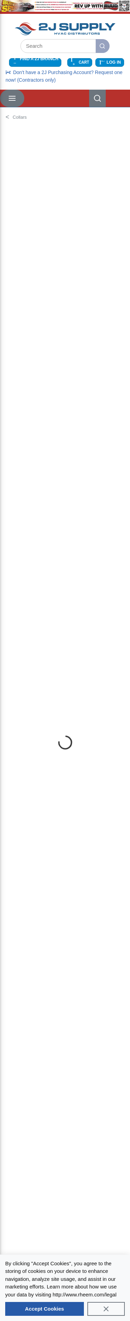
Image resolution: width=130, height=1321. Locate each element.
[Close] (106, 1309)
